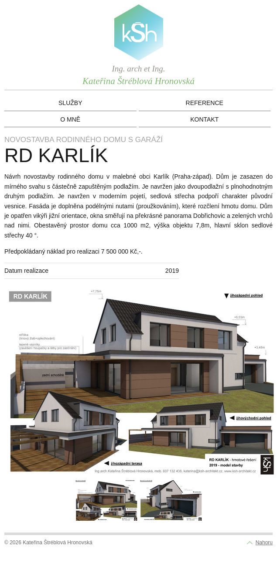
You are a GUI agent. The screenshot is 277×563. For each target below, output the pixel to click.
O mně (70, 119)
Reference (204, 102)
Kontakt (204, 119)
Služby (70, 102)
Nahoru (264, 542)
